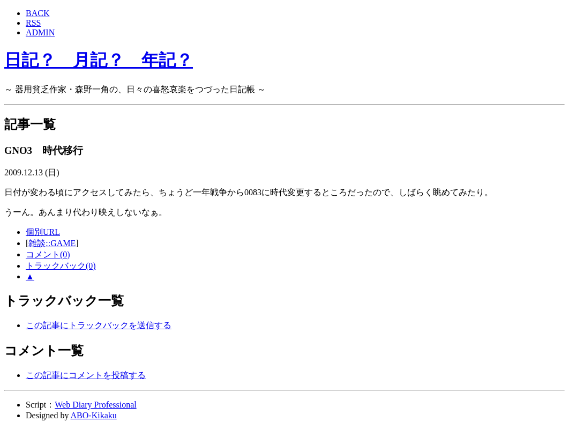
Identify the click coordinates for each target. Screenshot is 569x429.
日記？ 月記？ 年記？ (98, 60)
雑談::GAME (52, 243)
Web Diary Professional (95, 404)
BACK (37, 13)
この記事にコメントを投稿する (86, 375)
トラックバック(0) (61, 265)
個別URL (43, 231)
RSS (33, 22)
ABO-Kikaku (94, 415)
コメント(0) (48, 254)
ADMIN (40, 32)
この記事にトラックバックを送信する (98, 325)
